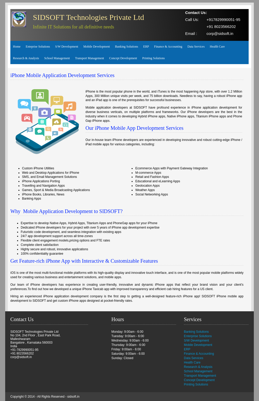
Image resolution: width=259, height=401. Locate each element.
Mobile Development (96, 46)
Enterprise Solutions (198, 336)
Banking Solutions (126, 46)
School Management (57, 58)
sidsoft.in (73, 396)
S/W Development (66, 46)
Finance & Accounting (168, 46)
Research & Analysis (26, 58)
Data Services (196, 46)
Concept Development (123, 58)
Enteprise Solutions (38, 46)
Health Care (217, 46)
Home (16, 46)
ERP (146, 46)
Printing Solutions (153, 58)
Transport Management (89, 58)
